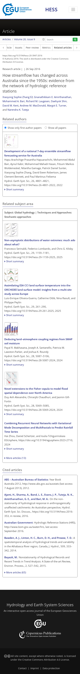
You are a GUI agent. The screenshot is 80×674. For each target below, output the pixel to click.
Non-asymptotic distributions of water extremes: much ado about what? (39, 242)
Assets (18, 47)
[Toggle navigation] (73, 9)
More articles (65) (16, 572)
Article (8, 47)
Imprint (34, 668)
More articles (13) (16, 458)
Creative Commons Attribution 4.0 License (45, 659)
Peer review (32, 47)
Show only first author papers (23, 127)
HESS (51, 9)
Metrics (46, 47)
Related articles (63, 47)
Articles (6, 39)
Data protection (51, 668)
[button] (43, 39)
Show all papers (55, 127)
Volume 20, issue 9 (24, 39)
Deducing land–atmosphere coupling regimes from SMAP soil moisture (38, 341)
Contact (22, 668)
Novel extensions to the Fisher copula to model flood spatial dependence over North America (36, 391)
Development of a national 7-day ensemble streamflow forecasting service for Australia (37, 153)
